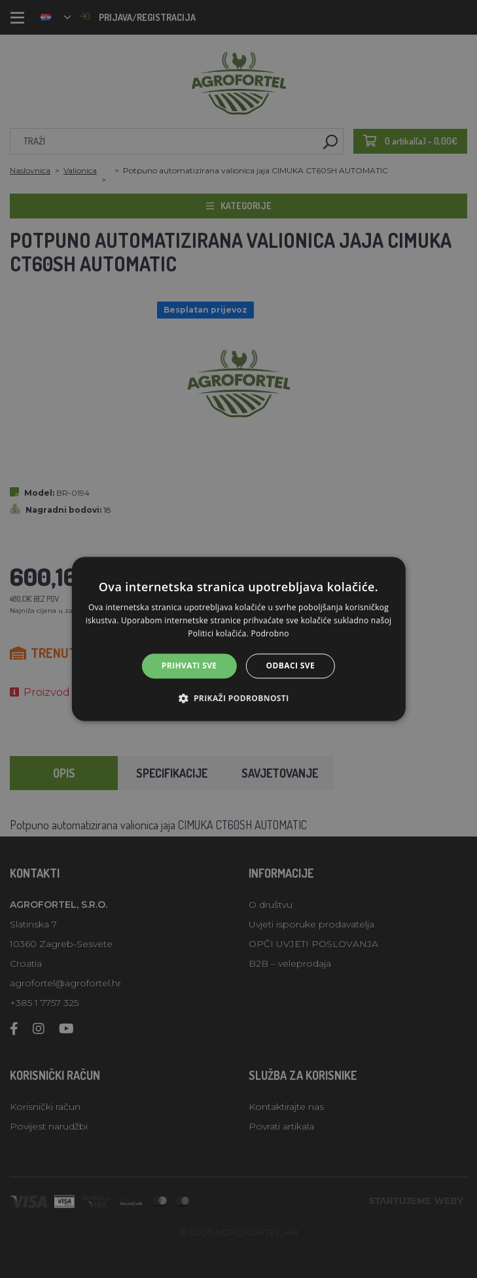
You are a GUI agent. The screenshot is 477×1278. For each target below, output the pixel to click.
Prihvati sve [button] (189, 665)
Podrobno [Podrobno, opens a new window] (270, 633)
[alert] (238, 639)
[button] (238, 698)
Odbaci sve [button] (290, 665)
